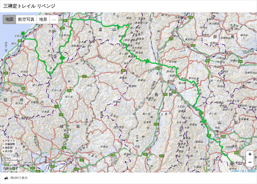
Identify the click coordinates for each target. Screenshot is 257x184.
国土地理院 (248, 170)
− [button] (250, 163)
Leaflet (235, 170)
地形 (43, 19)
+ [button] (250, 155)
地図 (9, 19)
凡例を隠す (10, 168)
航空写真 (26, 19)
